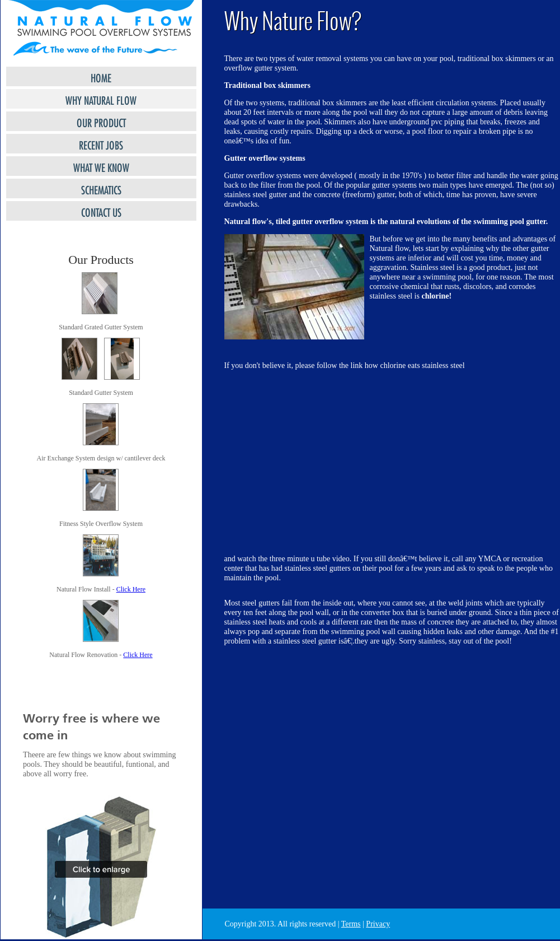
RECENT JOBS (101, 143)
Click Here (130, 589)
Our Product (101, 121)
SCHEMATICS (101, 188)
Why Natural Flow (101, 99)
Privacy (378, 924)
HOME (101, 76)
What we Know (101, 166)
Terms (351, 924)
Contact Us (101, 211)
